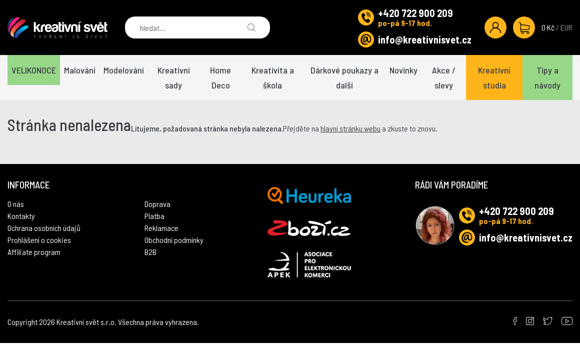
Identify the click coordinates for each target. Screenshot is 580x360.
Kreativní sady (174, 77)
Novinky (404, 70)
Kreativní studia (494, 77)
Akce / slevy (444, 77)
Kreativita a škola (273, 77)
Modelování (124, 70)
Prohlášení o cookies (39, 239)
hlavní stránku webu (350, 128)
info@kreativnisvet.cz (425, 40)
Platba (154, 215)
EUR (566, 27)
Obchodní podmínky (174, 239)
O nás (16, 203)
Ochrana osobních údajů (44, 227)
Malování (80, 70)
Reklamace (161, 227)
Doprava (157, 203)
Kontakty (21, 215)
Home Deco (220, 77)
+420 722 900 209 (415, 13)
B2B (150, 251)
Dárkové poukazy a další (344, 77)
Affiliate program (34, 251)
